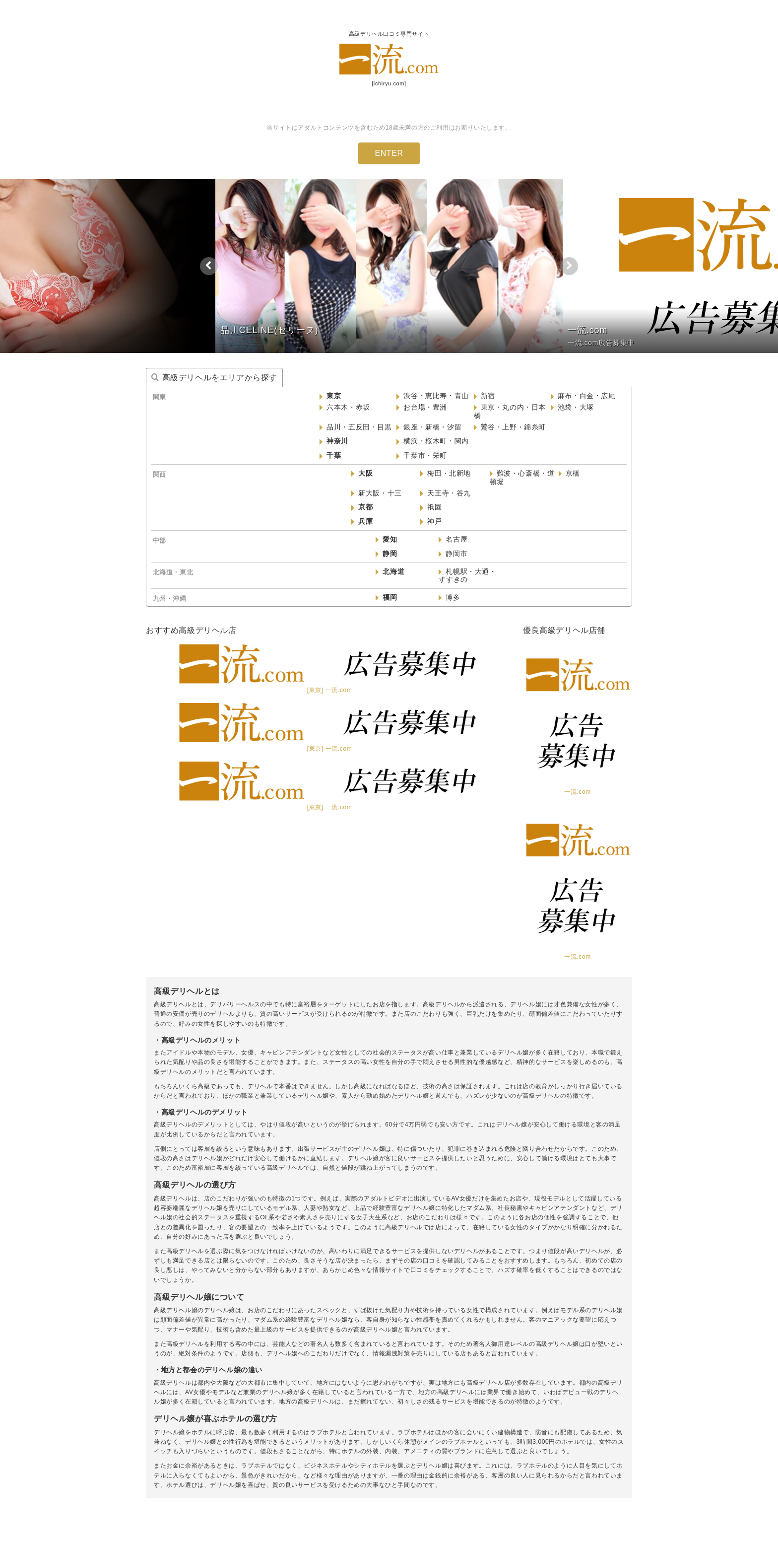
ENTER (389, 153)
